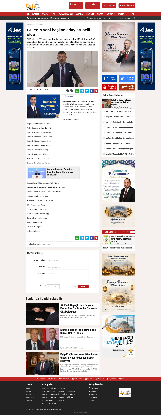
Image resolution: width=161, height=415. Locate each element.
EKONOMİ (90, 14)
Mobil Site (52, 379)
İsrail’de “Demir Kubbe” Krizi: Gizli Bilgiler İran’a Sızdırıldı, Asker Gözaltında (119, 154)
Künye (28, 388)
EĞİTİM (70, 397)
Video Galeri (43, 18)
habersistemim (83, 412)
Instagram (93, 397)
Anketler (65, 18)
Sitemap (29, 400)
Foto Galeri (31, 18)
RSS (91, 400)
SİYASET (45, 14)
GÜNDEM (35, 14)
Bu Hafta (132, 232)
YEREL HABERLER (66, 14)
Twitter (92, 391)
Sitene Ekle (30, 397)
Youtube (93, 394)
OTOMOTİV (61, 400)
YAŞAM (61, 397)
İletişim (28, 394)
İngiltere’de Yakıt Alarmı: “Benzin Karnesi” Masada (119, 143)
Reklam (28, 391)
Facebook (93, 388)
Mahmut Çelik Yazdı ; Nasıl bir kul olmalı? (119, 122)
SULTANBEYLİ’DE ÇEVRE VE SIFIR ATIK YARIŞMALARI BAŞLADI (119, 111)
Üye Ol (130, 5)
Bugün (125, 232)
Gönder (83, 286)
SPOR (53, 14)
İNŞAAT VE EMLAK (49, 403)
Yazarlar (88, 379)
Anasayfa (31, 25)
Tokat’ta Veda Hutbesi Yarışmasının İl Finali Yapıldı (109, 18)
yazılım (76, 412)
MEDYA (100, 14)
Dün (128, 232)
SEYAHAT (80, 14)
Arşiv (121, 379)
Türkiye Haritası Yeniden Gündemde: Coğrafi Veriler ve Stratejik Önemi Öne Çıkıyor (119, 127)
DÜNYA (72, 394)
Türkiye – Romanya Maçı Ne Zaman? (118, 132)
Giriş (122, 5)
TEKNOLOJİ (110, 14)
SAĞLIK (121, 14)
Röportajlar (111, 379)
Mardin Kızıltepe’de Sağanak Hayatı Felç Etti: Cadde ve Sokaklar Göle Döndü (119, 148)
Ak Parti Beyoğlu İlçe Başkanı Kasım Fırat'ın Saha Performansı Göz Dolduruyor (119, 138)
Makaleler (54, 18)
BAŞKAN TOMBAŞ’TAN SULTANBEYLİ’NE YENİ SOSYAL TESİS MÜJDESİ (119, 116)
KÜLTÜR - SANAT (48, 400)
